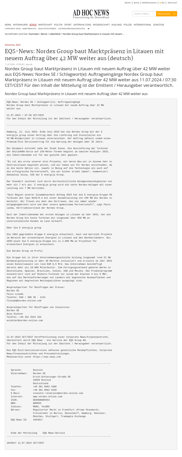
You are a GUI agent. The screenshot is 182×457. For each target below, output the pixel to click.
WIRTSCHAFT (45, 24)
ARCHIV (128, 3)
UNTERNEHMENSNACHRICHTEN (71, 28)
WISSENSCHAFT (101, 24)
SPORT (67, 24)
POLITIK (58, 24)
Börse (44, 33)
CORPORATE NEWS (13, 28)
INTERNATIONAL (142, 24)
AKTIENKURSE (20, 24)
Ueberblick (55, 33)
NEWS (8, 24)
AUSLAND (116, 24)
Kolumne (9, 45)
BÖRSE (33, 24)
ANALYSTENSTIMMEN (47, 28)
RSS (162, 3)
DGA (18, 45)
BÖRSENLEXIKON (149, 3)
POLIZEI (128, 24)
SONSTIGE (158, 24)
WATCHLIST (172, 3)
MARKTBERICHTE (29, 28)
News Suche (164, 13)
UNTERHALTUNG (82, 24)
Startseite (34, 33)
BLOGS (136, 3)
